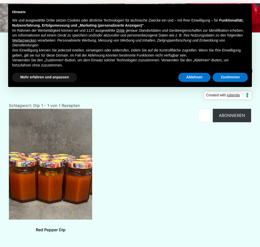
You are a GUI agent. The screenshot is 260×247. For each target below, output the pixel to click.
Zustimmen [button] (230, 77)
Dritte (120, 30)
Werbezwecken (24, 40)
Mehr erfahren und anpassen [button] (44, 77)
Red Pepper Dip (51, 229)
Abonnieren (232, 115)
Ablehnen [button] (194, 77)
